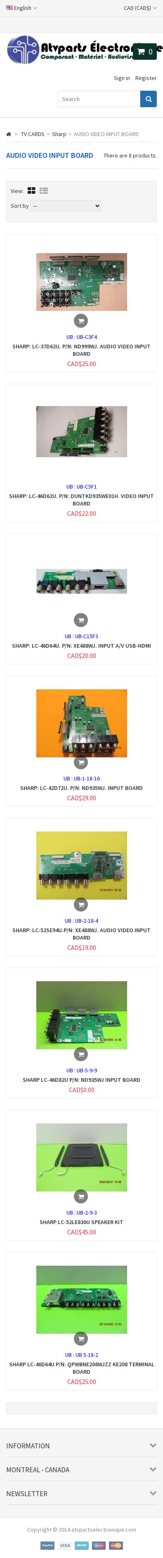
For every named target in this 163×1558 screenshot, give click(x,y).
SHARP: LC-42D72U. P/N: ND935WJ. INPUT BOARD (81, 788)
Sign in (122, 78)
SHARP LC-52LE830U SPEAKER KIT (81, 1222)
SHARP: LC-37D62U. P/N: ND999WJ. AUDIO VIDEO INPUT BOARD (81, 350)
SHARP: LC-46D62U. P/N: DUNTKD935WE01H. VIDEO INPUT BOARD (81, 499)
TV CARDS (33, 134)
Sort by (20, 205)
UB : (71, 337)
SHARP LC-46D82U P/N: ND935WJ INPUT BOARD (81, 1079)
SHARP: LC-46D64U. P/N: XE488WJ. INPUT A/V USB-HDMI (81, 645)
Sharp (59, 134)
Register (146, 78)
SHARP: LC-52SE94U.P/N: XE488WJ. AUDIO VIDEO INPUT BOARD (81, 933)
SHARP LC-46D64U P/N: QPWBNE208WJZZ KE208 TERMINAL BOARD (81, 1368)
